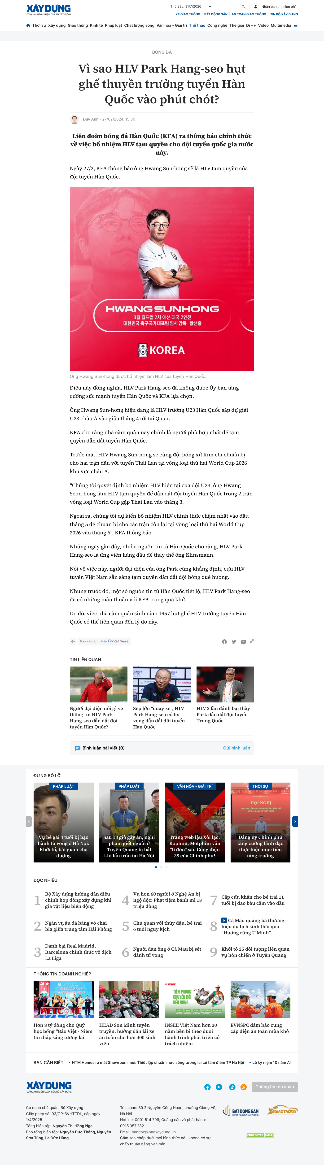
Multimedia (281, 25)
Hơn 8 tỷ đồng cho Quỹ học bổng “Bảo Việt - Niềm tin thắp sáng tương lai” (63, 1031)
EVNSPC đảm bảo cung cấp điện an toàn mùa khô (260, 1028)
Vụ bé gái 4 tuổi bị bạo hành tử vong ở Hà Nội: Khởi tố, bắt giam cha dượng (63, 846)
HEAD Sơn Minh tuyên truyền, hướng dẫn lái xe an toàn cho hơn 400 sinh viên (127, 1034)
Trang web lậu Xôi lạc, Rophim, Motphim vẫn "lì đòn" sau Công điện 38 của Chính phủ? (194, 846)
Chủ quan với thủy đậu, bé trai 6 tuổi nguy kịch (167, 926)
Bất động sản (216, 14)
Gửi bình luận (236, 748)
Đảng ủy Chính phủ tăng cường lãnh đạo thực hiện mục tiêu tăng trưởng (260, 846)
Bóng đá (162, 52)
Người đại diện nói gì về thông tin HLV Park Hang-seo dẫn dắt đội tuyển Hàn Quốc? (96, 717)
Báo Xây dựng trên (104, 642)
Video (263, 25)
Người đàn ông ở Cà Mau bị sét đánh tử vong (167, 952)
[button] (156, 867)
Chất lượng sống (139, 25)
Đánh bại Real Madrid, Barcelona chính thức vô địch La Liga (78, 952)
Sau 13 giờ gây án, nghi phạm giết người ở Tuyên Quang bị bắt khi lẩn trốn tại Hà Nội (129, 846)
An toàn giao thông (249, 14)
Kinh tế (96, 25)
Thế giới (236, 25)
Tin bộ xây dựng (284, 14)
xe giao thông (187, 14)
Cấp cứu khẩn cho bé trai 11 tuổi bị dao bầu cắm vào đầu (253, 900)
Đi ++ (251, 25)
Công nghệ (217, 25)
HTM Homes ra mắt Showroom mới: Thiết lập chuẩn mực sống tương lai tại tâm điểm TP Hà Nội (158, 1062)
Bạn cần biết (48, 1062)
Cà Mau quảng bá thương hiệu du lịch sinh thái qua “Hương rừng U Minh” (252, 926)
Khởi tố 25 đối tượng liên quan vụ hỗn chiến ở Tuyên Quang (255, 952)
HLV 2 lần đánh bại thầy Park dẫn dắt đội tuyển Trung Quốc (223, 714)
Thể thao (197, 25)
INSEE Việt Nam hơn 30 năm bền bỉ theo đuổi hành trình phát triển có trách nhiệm (192, 1034)
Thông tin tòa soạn (275, 1086)
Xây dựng (57, 25)
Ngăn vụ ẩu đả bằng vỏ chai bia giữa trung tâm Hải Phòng (78, 926)
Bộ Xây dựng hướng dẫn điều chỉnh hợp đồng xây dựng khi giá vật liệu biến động (78, 900)
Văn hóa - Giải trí (172, 25)
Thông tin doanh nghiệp (62, 974)
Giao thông (78, 25)
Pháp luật (113, 25)
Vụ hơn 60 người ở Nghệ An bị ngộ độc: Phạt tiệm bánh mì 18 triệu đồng (167, 900)
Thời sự (39, 25)
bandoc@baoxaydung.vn (154, 1132)
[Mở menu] (295, 25)
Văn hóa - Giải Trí (195, 786)
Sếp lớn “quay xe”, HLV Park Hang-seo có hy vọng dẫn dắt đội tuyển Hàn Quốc (159, 717)
